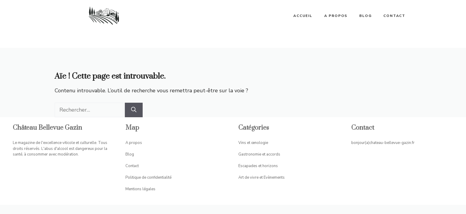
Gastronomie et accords (259, 154)
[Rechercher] (134, 110)
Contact (394, 15)
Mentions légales (140, 189)
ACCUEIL (302, 15)
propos (135, 142)
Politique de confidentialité (148, 177)
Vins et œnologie (253, 142)
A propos (335, 15)
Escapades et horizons (258, 166)
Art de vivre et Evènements (261, 177)
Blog (365, 15)
